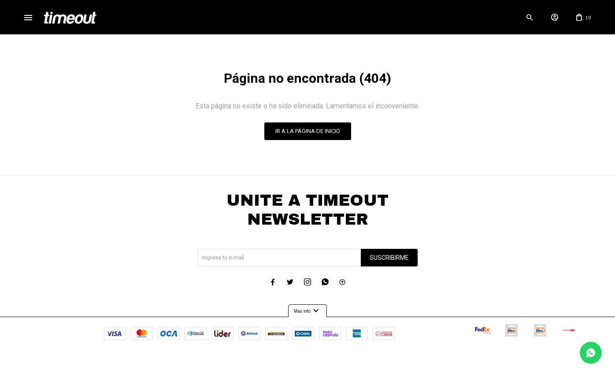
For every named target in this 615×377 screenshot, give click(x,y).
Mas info (307, 316)
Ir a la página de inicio (307, 136)
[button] (504, 20)
